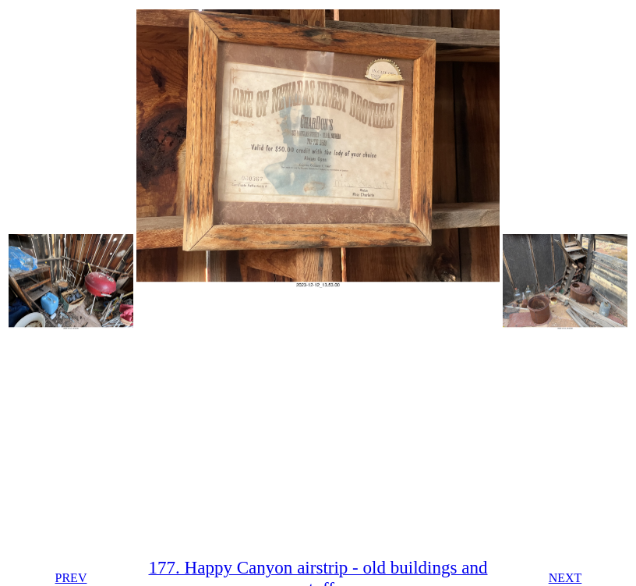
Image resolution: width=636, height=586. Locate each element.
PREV (71, 577)
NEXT (565, 577)
